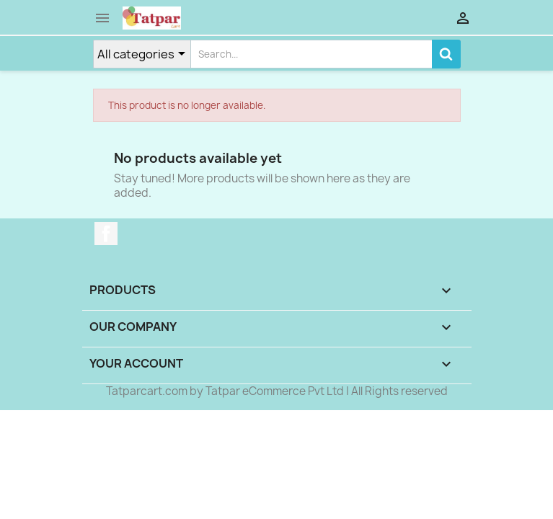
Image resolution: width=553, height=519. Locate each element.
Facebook (106, 233)
